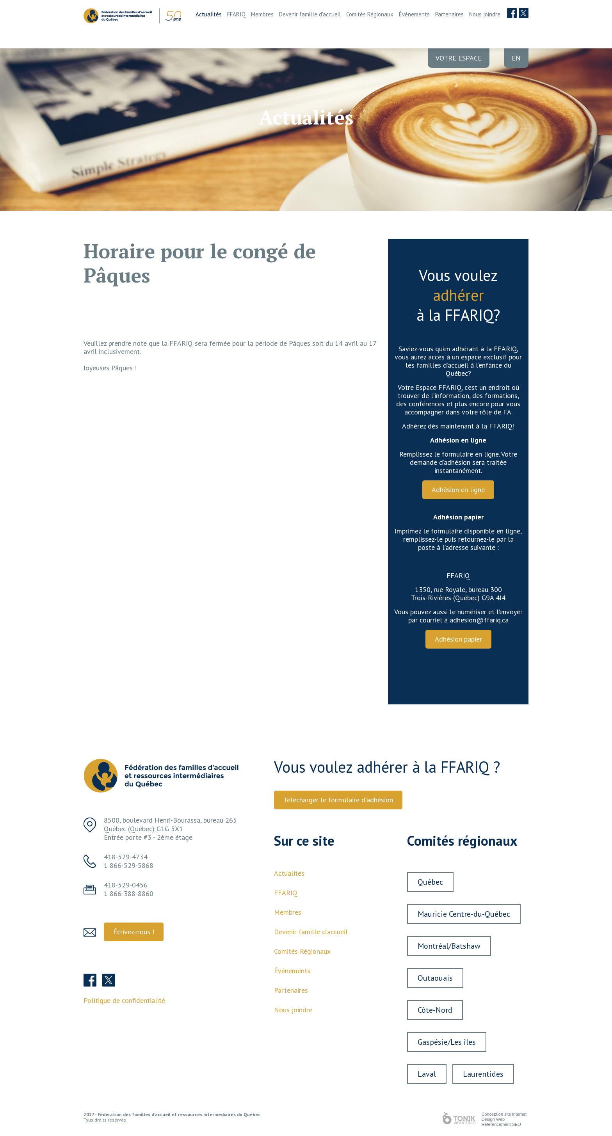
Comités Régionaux (369, 14)
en (516, 57)
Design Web (493, 1119)
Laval (427, 1074)
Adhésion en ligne (458, 489)
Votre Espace (459, 57)
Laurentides (483, 1074)
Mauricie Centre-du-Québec (464, 914)
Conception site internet (504, 1114)
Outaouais (435, 978)
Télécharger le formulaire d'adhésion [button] (338, 799)
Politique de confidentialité (124, 1000)
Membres (262, 14)
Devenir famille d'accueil (310, 14)
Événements (414, 14)
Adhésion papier (458, 639)
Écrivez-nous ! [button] (133, 931)
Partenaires (449, 14)
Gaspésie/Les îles (447, 1042)
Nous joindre (484, 14)
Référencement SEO (501, 1124)
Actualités (209, 14)
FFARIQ (236, 14)
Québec (430, 882)
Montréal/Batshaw (449, 946)
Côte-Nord (435, 1010)
